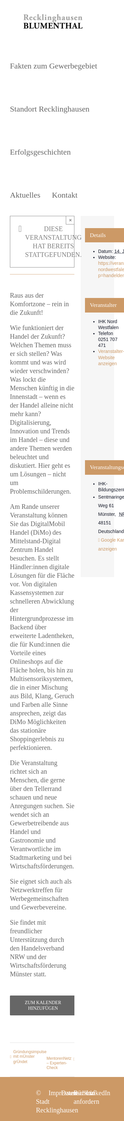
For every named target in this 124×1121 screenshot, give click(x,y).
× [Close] (70, 220)
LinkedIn (98, 1093)
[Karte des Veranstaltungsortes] (97, 419)
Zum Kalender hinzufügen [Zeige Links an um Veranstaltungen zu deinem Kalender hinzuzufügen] (43, 1005)
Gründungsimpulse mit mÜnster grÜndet (30, 1056)
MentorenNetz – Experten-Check (59, 1063)
